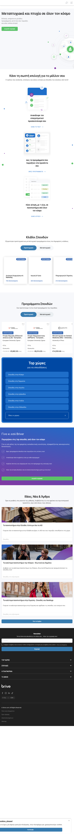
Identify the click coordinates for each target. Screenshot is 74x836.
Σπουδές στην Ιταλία (16, 417)
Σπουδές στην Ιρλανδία (17, 410)
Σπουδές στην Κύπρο (16, 391)
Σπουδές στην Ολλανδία (17, 423)
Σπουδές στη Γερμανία (16, 397)
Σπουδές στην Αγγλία (16, 404)
